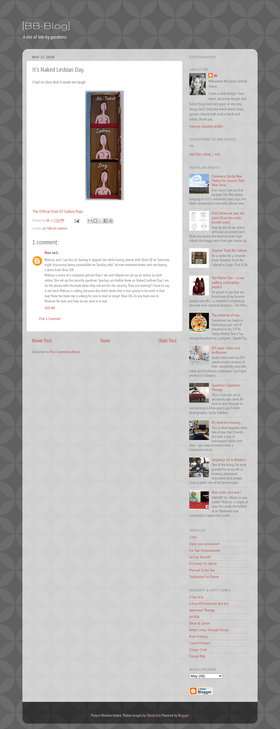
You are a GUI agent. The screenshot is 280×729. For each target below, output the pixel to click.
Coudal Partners (200, 643)
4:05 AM (50, 307)
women (62, 228)
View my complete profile (206, 126)
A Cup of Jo (196, 596)
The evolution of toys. (226, 315)
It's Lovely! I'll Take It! (203, 563)
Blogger (183, 715)
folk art (52, 228)
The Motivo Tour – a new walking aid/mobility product (228, 282)
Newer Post (42, 340)
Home (105, 340)
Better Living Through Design (209, 629)
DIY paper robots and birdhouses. (226, 350)
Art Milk (194, 616)
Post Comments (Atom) (65, 351)
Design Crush (198, 649)
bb (215, 75)
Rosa (48, 252)
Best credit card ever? (226, 492)
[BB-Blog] (46, 25)
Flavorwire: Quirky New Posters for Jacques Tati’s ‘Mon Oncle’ (228, 180)
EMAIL (207, 154)
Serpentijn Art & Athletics (229, 459)
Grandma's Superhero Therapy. (226, 387)
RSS (217, 154)
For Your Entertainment (204, 550)
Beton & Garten (199, 623)
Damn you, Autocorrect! (204, 543)
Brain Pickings (198, 636)
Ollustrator (154, 715)
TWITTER (195, 154)
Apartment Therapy (202, 610)
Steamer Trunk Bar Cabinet (229, 250)
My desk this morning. (226, 422)
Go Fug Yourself (199, 556)
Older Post (167, 340)
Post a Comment (50, 318)
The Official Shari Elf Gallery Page (57, 211)
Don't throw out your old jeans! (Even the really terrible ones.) (228, 217)
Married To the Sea (202, 570)
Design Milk (197, 656)
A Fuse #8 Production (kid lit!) (208, 603)
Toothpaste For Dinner (204, 576)
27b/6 (193, 537)
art (44, 228)
